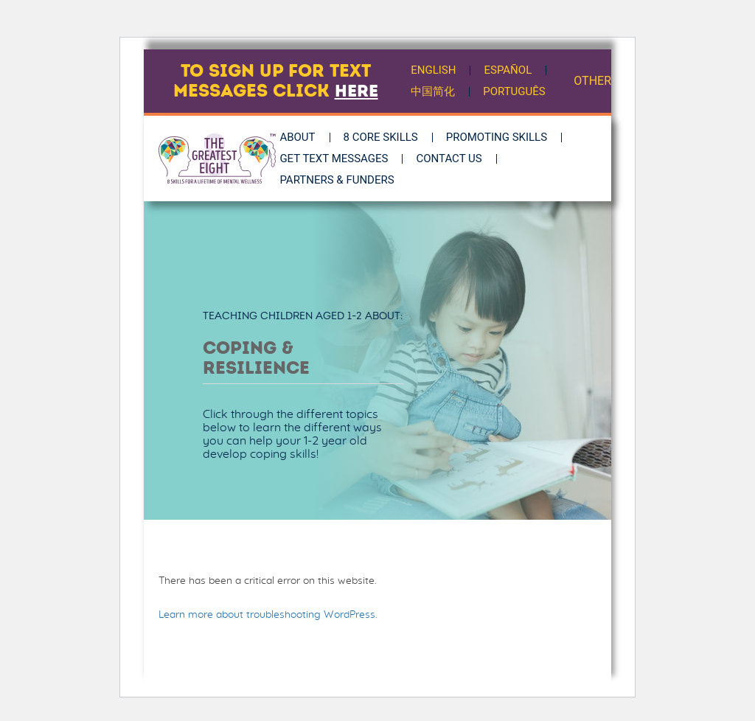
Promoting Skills (501, 137)
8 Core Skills (386, 137)
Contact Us (454, 158)
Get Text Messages (339, 158)
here (356, 90)
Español (509, 70)
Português (515, 91)
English (433, 70)
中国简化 (433, 91)
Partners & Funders (342, 180)
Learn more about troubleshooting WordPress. (268, 615)
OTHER (592, 81)
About (303, 137)
